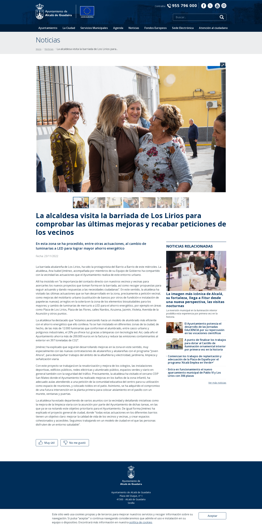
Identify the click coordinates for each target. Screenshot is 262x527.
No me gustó (74, 443)
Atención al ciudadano (213, 28)
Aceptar (212, 516)
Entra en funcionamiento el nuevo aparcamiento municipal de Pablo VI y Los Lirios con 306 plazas (194, 373)
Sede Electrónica (183, 28)
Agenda (118, 28)
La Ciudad (69, 28)
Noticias (134, 28)
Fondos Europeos (155, 28)
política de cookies (140, 522)
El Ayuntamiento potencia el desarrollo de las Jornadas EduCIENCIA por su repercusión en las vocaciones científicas (204, 328)
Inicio (38, 49)
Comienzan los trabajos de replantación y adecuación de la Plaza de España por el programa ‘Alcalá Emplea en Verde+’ (195, 359)
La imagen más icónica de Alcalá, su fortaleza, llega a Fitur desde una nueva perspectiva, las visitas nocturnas (195, 299)
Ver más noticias (217, 382)
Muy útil (46, 443)
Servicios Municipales (94, 28)
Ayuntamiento (47, 28)
